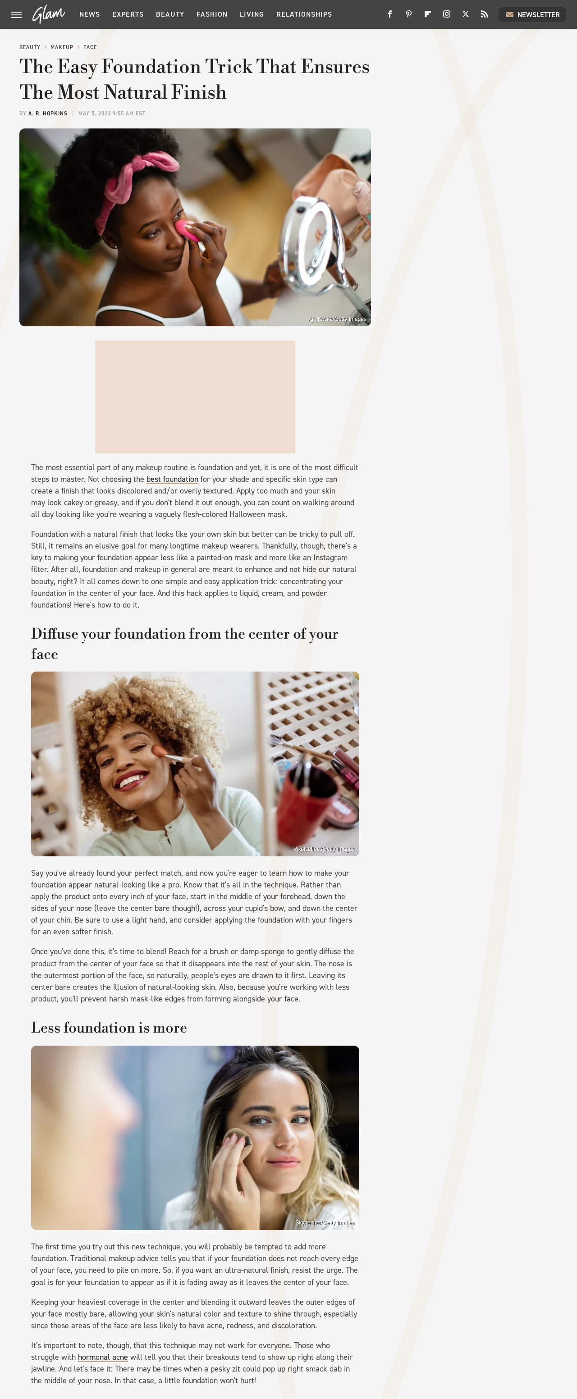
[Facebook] (390, 17)
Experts (128, 14)
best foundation (172, 479)
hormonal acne (103, 1357)
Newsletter (532, 14)
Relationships (304, 14)
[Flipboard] (428, 17)
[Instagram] (447, 17)
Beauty (170, 14)
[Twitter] (466, 17)
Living (252, 14)
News (89, 14)
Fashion (212, 14)
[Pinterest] (409, 17)
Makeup (61, 47)
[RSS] (485, 17)
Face (90, 47)
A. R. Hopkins (48, 113)
